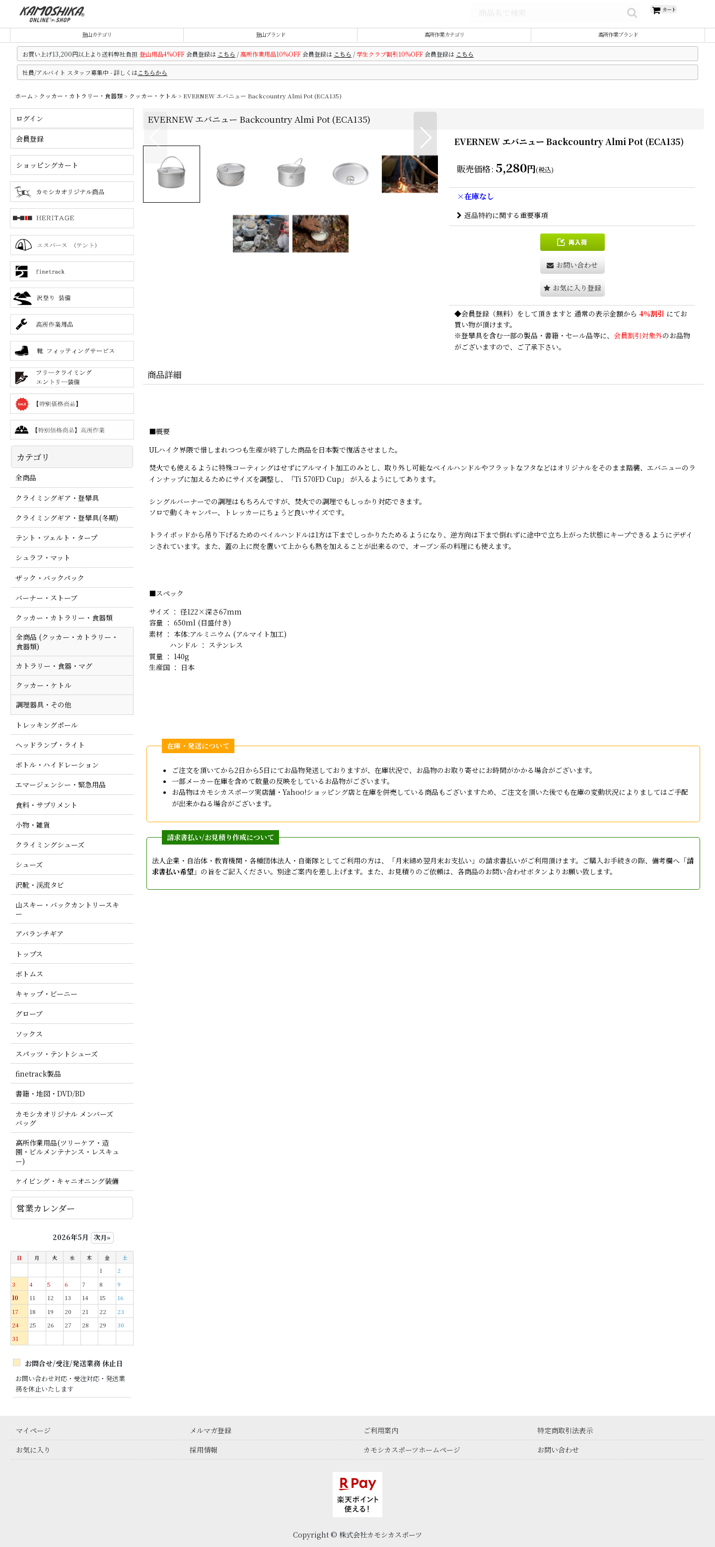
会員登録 (475, 325)
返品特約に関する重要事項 (502, 227)
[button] (155, 292)
